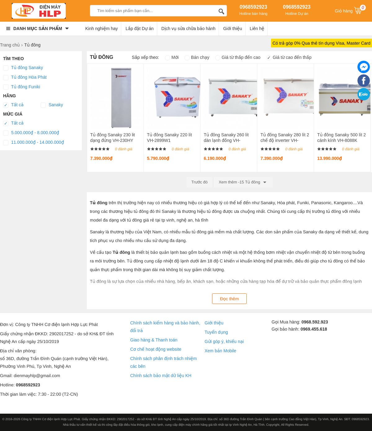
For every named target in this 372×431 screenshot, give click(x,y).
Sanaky (52, 105)
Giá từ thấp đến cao (237, 57)
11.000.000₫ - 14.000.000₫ (33, 142)
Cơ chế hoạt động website (155, 349)
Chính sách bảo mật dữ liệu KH (160, 375)
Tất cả (13, 105)
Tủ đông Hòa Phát (24, 77)
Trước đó (199, 182)
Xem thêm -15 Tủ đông (243, 182)
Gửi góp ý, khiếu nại (224, 341)
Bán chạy (196, 57)
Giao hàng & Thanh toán (153, 339)
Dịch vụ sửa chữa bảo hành (189, 28)
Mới (172, 57)
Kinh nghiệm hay (101, 28)
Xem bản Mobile (220, 350)
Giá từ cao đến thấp (289, 57)
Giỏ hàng (350, 10)
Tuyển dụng (216, 332)
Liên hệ (257, 28)
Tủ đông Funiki (21, 87)
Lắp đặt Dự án (140, 28)
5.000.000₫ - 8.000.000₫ (31, 133)
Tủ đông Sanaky (23, 68)
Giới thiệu (232, 28)
